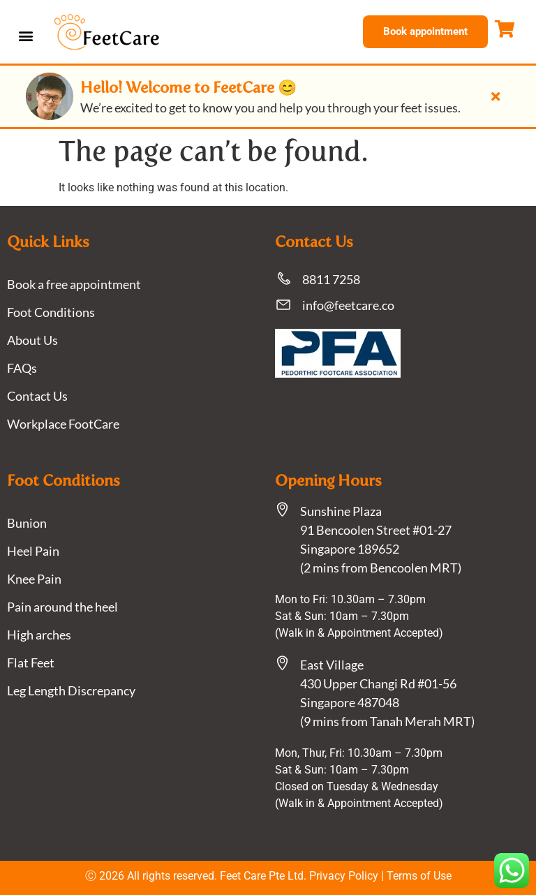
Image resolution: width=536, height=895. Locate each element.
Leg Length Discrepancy (71, 690)
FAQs (22, 368)
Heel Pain (33, 551)
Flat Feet (30, 662)
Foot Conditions (51, 312)
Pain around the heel (62, 606)
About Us (32, 340)
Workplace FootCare (63, 423)
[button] (25, 35)
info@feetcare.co (348, 305)
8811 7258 (331, 279)
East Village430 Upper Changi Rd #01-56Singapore (378, 683)
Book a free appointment (74, 284)
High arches (39, 634)
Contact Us (37, 396)
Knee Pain (34, 578)
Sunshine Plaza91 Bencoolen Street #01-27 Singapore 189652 (376, 529)
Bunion (27, 523)
